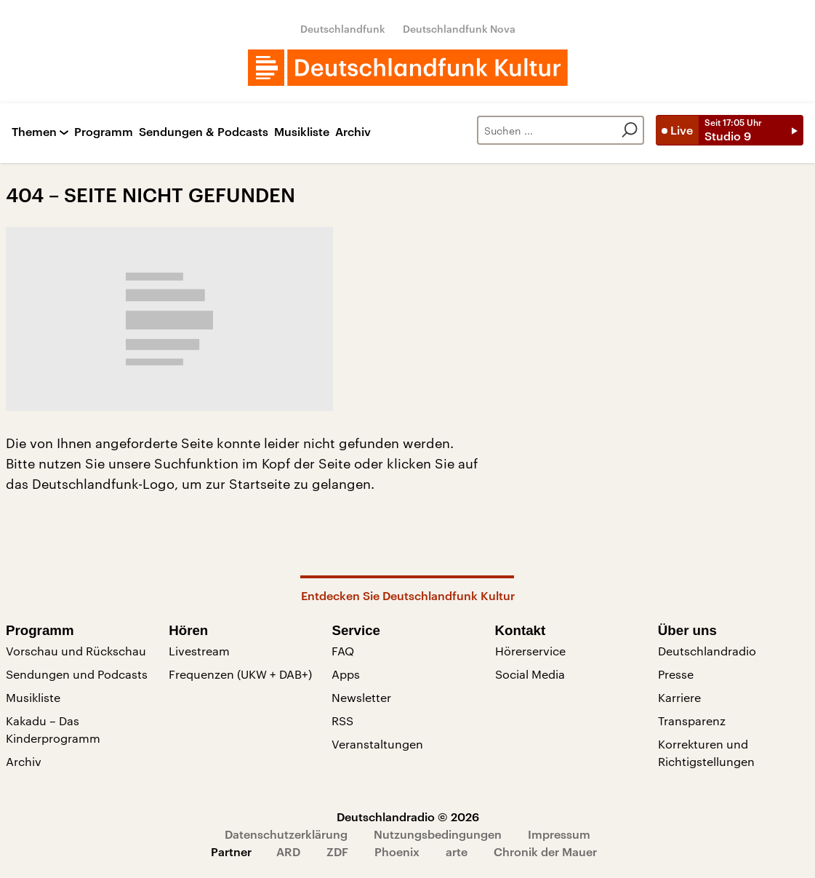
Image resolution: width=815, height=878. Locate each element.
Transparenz (692, 720)
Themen (34, 132)
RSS (342, 720)
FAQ (343, 651)
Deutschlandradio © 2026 (408, 816)
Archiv (353, 132)
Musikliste (301, 132)
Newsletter (361, 697)
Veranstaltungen (377, 744)
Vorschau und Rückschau (76, 651)
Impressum (559, 834)
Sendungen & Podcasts (203, 132)
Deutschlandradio (707, 651)
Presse (676, 674)
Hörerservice (530, 651)
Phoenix (396, 851)
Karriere (679, 697)
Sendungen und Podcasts (77, 674)
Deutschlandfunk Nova (459, 29)
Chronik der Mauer (545, 851)
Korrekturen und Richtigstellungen (706, 752)
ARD (288, 851)
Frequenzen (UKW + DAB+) (240, 674)
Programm (103, 132)
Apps (346, 674)
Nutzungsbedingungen (438, 834)
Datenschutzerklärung (286, 834)
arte (456, 851)
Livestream (199, 651)
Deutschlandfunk (342, 29)
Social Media (530, 674)
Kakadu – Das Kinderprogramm (53, 729)
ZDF (337, 851)
